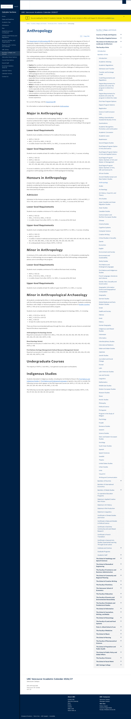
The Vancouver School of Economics (104, 589)
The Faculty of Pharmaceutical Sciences (106, 642)
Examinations (103, 123)
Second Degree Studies (106, 143)
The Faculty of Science (103, 658)
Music (101, 396)
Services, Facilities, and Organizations (8, 41)
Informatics (102, 338)
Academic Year (6, 22)
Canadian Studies (104, 211)
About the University (73, 701)
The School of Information (105, 609)
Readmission (103, 139)
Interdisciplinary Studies (106, 341)
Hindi (100, 318)
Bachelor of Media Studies (106, 490)
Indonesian (102, 334)
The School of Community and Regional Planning (106, 577)
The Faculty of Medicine (104, 630)
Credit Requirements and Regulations (107, 79)
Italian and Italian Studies (107, 348)
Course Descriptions (8, 60)
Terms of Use (36, 716)
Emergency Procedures (26, 716)
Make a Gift (71, 708)
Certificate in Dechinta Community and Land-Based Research (107, 529)
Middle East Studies (105, 385)
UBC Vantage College (103, 665)
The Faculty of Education (104, 594)
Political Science (104, 406)
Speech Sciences (104, 453)
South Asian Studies (105, 446)
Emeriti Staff (5, 63)
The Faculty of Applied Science (106, 38)
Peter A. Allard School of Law (106, 627)
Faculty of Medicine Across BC (107, 709)
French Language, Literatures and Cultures (108, 277)
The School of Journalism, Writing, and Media (104, 613)
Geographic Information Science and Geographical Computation (107, 289)
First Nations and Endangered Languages (54, 381)
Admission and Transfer (106, 69)
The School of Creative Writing (106, 581)
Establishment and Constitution (7, 31)
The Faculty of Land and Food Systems (106, 622)
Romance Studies (104, 426)
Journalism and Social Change (106, 360)
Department (50, 102)
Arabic (101, 186)
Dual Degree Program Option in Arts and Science (108, 147)
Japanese (102, 352)
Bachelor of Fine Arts (104, 481)
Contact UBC (71, 699)
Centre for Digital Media (106, 708)
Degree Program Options (107, 105)
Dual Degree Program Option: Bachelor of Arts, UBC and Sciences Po (107, 168)
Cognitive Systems (105, 227)
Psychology (102, 419)
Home (28, 23)
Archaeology (103, 189)
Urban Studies (103, 467)
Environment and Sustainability (104, 256)
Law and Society (104, 375)
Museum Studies (104, 392)
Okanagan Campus (105, 701)
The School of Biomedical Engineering (104, 565)
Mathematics (103, 382)
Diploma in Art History (105, 505)
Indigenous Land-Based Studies (106, 330)
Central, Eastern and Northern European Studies (107, 216)
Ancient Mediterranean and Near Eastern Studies (108, 178)
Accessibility (52, 716)
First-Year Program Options (107, 101)
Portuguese (102, 410)
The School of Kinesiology (104, 618)
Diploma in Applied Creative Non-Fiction (106, 500)
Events (69, 705)
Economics (102, 245)
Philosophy (102, 403)
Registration (103, 108)
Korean (101, 364)
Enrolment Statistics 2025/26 (7, 66)
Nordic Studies (103, 399)
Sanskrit (101, 430)
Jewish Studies (103, 355)
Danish (101, 241)
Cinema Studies (104, 224)
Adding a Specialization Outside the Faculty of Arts (107, 119)
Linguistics (102, 378)
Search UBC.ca (72, 710)
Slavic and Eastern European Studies (108, 438)
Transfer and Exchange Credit (106, 73)
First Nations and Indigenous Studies (108, 271)
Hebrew (101, 315)
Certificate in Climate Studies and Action (107, 516)
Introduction (102, 51)
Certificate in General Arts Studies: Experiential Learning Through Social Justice (107, 542)
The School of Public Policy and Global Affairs (106, 653)
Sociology (102, 442)
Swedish (101, 456)
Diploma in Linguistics (104, 512)
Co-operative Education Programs (105, 495)
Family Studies (103, 261)
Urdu (100, 470)
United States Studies (105, 463)
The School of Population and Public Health (106, 648)
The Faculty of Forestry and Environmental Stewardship (105, 598)
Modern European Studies (107, 389)
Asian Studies (103, 208)
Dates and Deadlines (8, 19)
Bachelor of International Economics (106, 485)
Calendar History (7, 70)
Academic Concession (106, 132)
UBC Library (5, 49)
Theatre (101, 460)
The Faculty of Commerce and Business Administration (106, 571)
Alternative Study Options (9, 57)
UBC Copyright (44, 716)
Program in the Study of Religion (106, 415)
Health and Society (105, 311)
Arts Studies (103, 199)
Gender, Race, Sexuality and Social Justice (108, 283)
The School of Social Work (105, 661)
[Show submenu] (121, 47)
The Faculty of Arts (52, 23)
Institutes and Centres (105, 548)
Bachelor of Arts (62, 23)
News (69, 703)
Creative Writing (104, 234)
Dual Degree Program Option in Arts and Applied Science (108, 153)
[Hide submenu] (121, 34)
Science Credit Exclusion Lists (107, 113)
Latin (100, 368)
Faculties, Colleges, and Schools (38, 23)
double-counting (84, 304)
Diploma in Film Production (106, 508)
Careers (70, 707)
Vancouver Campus (105, 699)
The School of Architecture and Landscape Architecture (106, 43)
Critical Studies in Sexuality (107, 238)
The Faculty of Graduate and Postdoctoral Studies (105, 604)
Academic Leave (104, 136)
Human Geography (105, 325)
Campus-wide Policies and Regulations (9, 36)
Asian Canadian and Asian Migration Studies (107, 203)
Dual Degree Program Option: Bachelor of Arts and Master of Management (108, 160)
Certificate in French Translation (104, 536)
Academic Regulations (106, 65)
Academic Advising (105, 62)
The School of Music (103, 634)
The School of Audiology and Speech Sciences (105, 560)
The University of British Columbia (25, 5)
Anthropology (64, 106)
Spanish (101, 449)
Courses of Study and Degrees (106, 35)
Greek (101, 308)
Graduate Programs (104, 551)
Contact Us (5, 76)
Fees (3, 28)
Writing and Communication (108, 477)
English (101, 248)
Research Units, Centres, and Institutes (9, 45)
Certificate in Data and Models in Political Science (107, 522)
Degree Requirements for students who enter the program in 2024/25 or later (108, 96)
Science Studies (104, 433)
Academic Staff (102, 555)
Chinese (101, 220)
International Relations (106, 345)
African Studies (104, 173)
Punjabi (101, 423)
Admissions (5, 25)
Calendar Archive (7, 73)
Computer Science (105, 231)
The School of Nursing (103, 637)
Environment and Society (107, 252)
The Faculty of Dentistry (104, 585)
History (101, 322)
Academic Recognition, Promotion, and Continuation (108, 128)
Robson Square (104, 706)
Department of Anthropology (38, 41)
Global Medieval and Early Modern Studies (107, 303)
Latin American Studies (106, 371)
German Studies (104, 298)
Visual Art (102, 474)
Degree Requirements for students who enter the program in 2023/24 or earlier (107, 87)
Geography (102, 295)
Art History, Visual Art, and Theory (107, 194)
